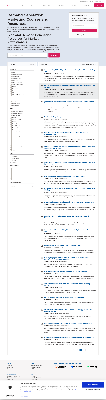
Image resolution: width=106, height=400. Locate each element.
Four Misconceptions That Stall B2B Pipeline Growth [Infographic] (68, 324)
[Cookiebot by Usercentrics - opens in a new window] (10, 397)
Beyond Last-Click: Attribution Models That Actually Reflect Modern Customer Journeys (69, 102)
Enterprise (91, 1)
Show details (24, 397)
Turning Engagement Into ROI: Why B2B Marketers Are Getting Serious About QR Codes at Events (67, 259)
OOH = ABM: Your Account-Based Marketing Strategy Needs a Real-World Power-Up (68, 311)
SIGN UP (86, 5)
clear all (32, 64)
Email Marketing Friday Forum (55, 117)
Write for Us (10, 379)
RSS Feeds (10, 367)
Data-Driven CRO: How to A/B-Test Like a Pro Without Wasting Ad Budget (68, 285)
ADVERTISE (61, 5)
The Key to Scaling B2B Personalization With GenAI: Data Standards (69, 338)
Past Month (14, 156)
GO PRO (99, 5)
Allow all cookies (93, 385)
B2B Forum (33, 369)
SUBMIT (84, 31)
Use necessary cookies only (93, 390)
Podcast (96, 1)
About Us (9, 366)
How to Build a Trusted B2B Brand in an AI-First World (64, 298)
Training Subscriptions (36, 366)
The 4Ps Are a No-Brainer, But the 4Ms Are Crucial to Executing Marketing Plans (67, 134)
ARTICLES (20, 5)
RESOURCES (46, 5)
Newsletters (10, 369)
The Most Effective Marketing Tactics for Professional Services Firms (69, 202)
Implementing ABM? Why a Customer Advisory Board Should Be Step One (69, 71)
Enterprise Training (35, 367)
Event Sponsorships (12, 378)
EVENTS (33, 5)
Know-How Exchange (36, 378)
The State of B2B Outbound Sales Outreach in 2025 (62, 246)
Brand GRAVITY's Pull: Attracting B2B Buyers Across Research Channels (66, 217)
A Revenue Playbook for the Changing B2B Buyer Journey (65, 272)
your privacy (87, 35)
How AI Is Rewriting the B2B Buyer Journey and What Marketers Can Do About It (69, 86)
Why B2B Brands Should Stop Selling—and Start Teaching (65, 176)
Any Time (14, 162)
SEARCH (54, 56)
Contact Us (33, 376)
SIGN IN (74, 5)
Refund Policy (34, 379)
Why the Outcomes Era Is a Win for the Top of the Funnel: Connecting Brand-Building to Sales (69, 148)
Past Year (14, 160)
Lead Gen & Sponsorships (13, 376)
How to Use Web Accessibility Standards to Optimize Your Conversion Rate (69, 231)
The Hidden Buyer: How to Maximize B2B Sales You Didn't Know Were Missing (69, 189)
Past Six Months (15, 158)
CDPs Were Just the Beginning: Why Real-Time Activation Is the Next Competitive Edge (69, 163)
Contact (101, 1)
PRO (8, 5)
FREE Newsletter (84, 1)
